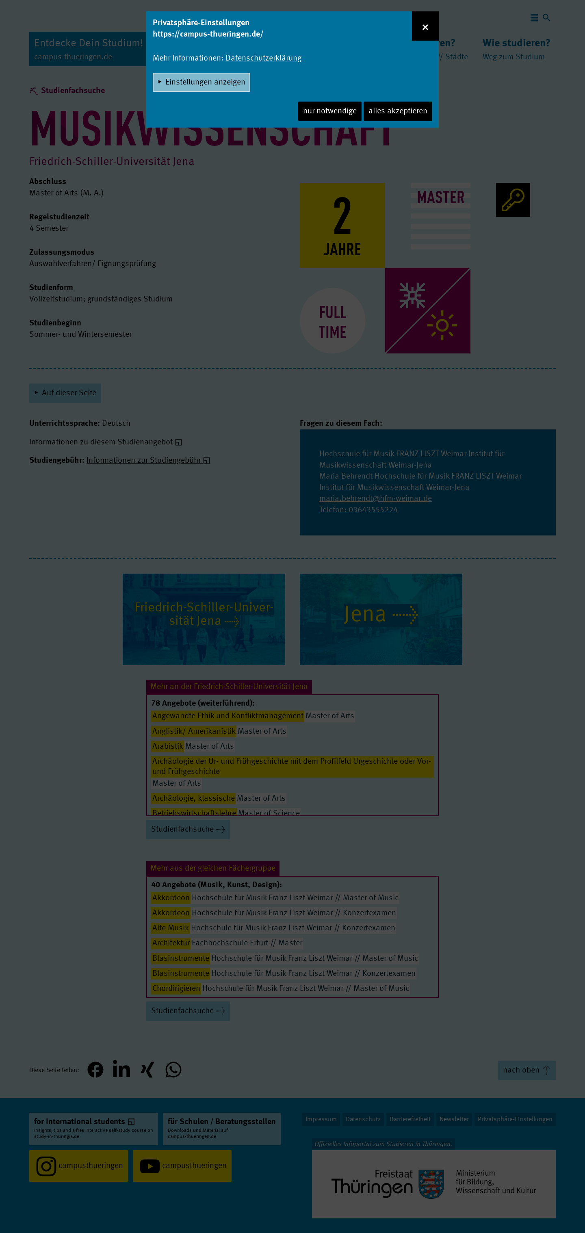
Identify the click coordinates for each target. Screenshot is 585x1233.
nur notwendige (330, 111)
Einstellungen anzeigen (205, 82)
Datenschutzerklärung (263, 58)
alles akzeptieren (397, 111)
